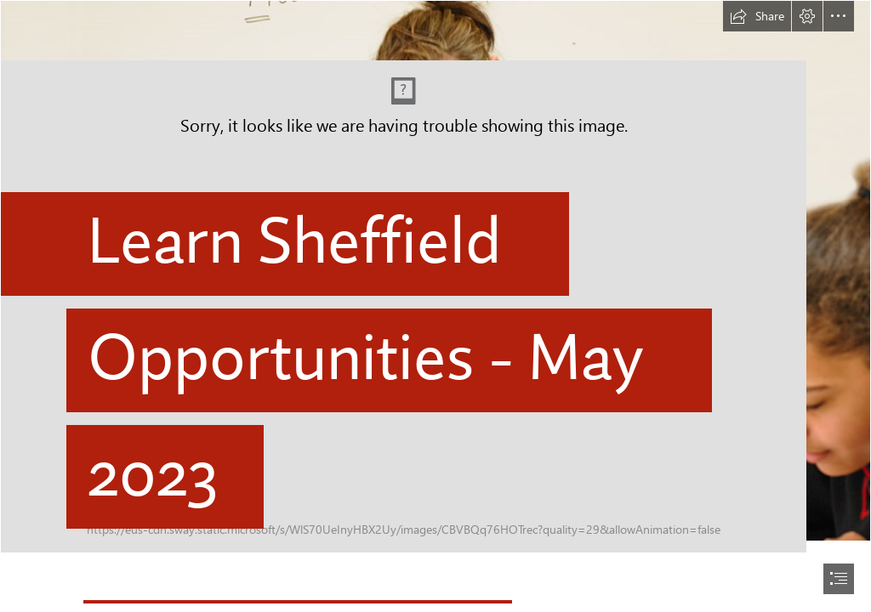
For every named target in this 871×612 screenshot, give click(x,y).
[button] (757, 16)
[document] (435, 306)
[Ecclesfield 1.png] (435, 276)
